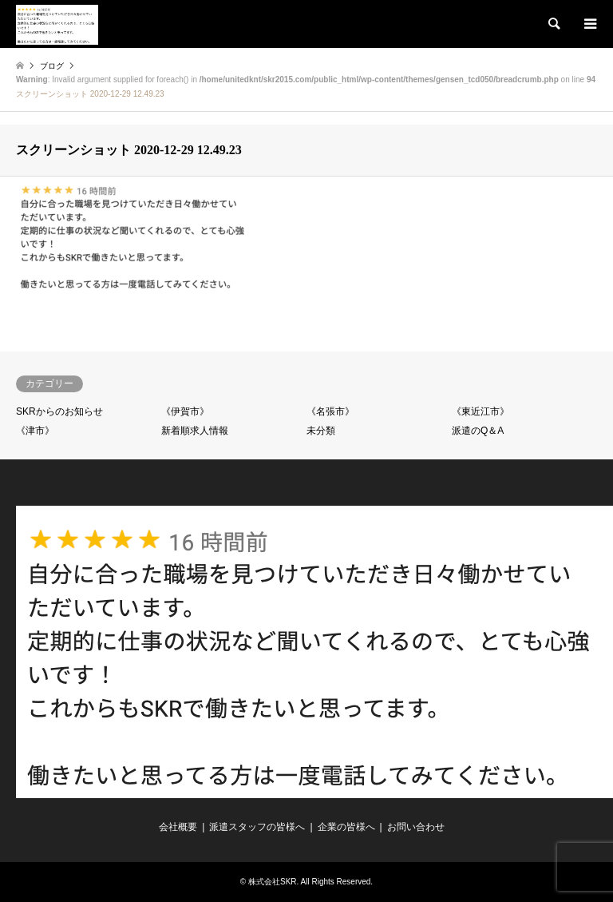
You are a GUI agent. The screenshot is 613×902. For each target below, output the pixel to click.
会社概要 (178, 826)
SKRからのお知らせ (59, 411)
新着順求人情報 (194, 430)
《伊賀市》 (185, 411)
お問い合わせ (416, 826)
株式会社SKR (272, 881)
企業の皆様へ (346, 826)
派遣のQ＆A (478, 430)
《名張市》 (330, 411)
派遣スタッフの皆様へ (257, 826)
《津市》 (35, 430)
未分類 (320, 430)
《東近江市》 (480, 411)
